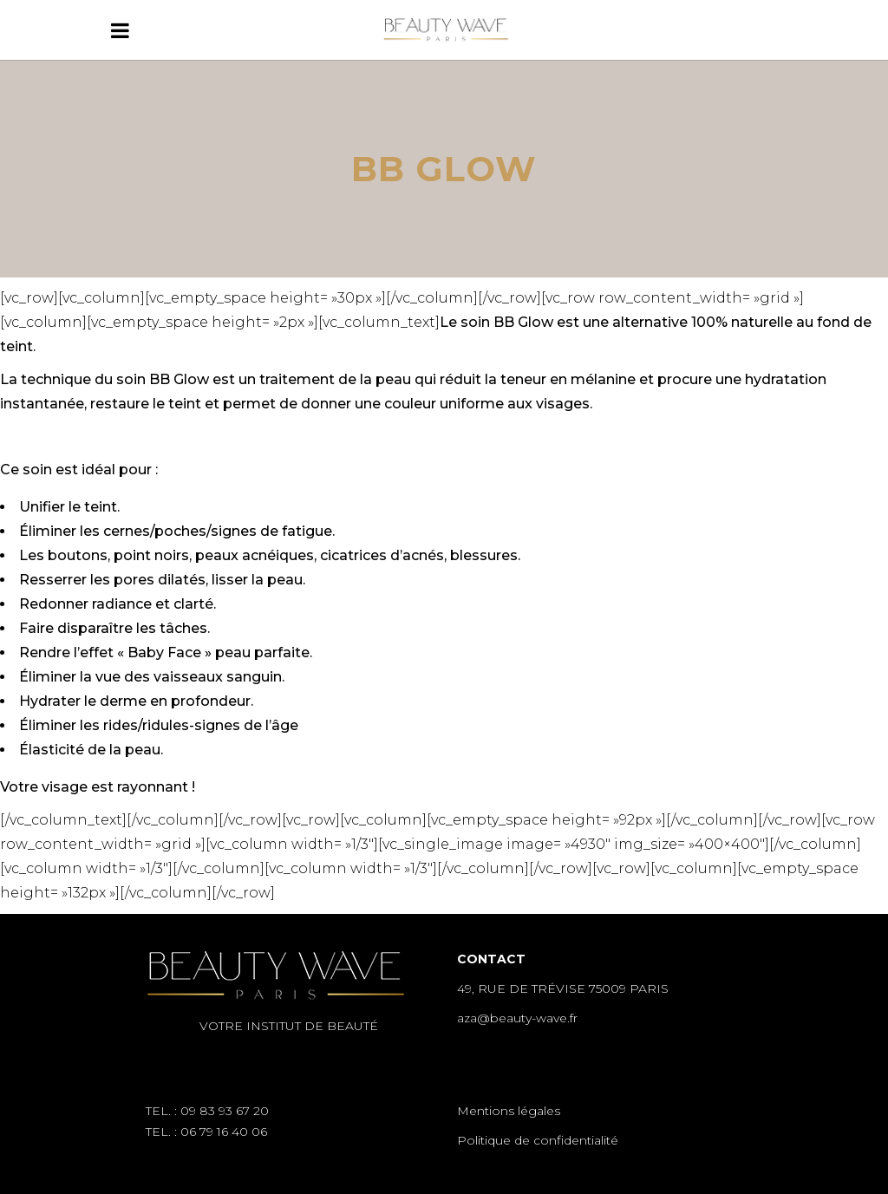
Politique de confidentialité (537, 1140)
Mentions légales (508, 1111)
